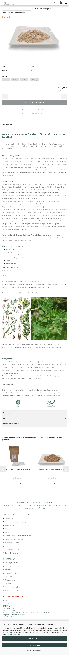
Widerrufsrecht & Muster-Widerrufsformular (20, 528)
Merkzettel (8, 575)
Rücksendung (9, 524)
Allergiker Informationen (13, 586)
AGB (6, 545)
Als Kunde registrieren (12, 565)
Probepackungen (10, 579)
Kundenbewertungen (12, 531)
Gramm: (4, 76)
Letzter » (27, 9)
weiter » (19, 9)
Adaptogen (58, 143)
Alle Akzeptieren (34, 639)
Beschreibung (7, 124)
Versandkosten (48, 501)
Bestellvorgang (10, 517)
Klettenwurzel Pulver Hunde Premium (51, 469)
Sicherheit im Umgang (12, 589)
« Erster (5, 9)
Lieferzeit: (5, 70)
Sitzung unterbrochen (12, 548)
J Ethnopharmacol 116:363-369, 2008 (36, 286)
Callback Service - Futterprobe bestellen (18, 535)
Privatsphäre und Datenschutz (15, 538)
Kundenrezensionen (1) (11, 423)
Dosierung (6, 412)
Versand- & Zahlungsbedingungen (16, 521)
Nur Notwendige (34, 645)
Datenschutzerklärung (14, 634)
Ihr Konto (8, 569)
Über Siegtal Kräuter (11, 562)
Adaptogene (9, 582)
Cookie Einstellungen (12, 552)
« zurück (12, 9)
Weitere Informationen (34, 651)
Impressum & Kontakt (12, 542)
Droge (5, 417)
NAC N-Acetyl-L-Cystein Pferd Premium (17, 469)
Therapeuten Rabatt (11, 572)
